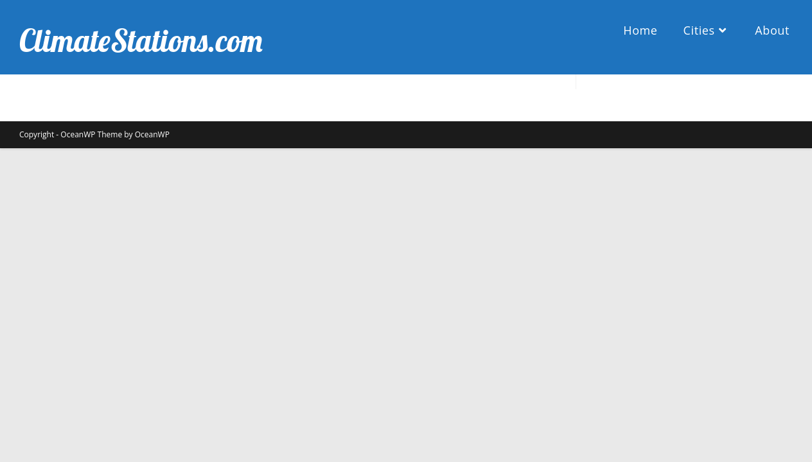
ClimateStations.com (141, 40)
